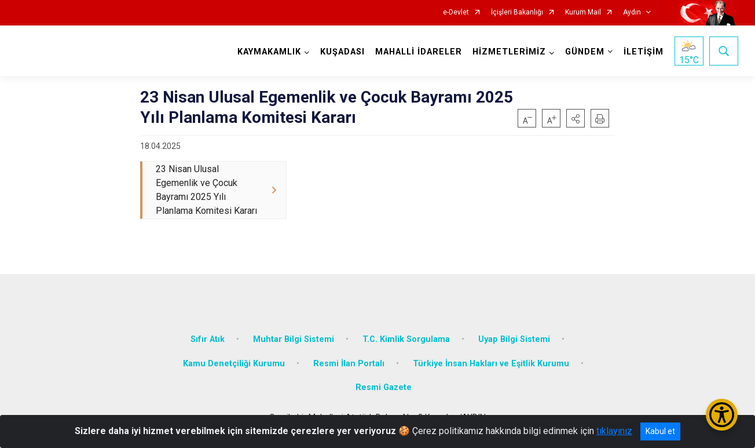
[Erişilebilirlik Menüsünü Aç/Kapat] (722, 415)
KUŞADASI (342, 52)
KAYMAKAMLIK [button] (269, 52)
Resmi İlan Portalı (348, 364)
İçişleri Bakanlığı (517, 12)
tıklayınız (614, 430)
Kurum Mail (583, 12)
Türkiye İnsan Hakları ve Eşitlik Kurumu (491, 364)
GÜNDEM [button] (584, 52)
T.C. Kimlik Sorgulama (406, 339)
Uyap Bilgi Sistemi (514, 339)
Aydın (632, 12)
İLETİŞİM (644, 52)
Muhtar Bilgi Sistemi (293, 339)
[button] (575, 118)
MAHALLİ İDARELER (418, 52)
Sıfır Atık (207, 339)
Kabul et (660, 431)
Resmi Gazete (383, 387)
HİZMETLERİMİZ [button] (509, 52)
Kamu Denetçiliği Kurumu (234, 364)
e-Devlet (456, 12)
